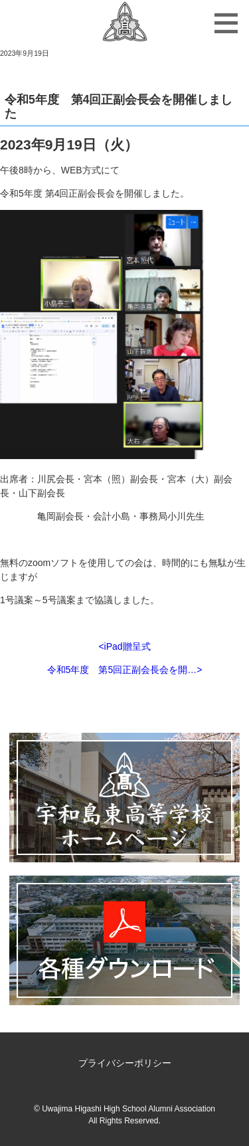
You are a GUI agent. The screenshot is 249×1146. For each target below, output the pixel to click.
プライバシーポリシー (124, 1063)
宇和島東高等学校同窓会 (124, 23)
